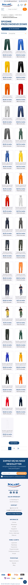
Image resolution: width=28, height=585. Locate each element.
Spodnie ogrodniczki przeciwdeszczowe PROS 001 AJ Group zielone (20, 142)
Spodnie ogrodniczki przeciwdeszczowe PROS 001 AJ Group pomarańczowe (20, 187)
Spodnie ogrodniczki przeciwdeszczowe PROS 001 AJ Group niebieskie (7, 165)
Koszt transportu (14, 531)
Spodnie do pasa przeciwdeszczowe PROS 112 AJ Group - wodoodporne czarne (20, 75)
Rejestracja (14, 545)
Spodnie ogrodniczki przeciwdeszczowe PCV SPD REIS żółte (7, 320)
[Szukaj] (16, 9)
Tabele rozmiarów (14, 561)
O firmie (14, 522)
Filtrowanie (14, 29)
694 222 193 (24, 1)
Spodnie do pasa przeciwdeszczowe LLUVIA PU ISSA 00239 (7, 343)
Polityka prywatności (14, 551)
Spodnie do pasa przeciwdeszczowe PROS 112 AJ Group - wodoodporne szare (7, 142)
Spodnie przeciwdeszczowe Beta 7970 (7, 298)
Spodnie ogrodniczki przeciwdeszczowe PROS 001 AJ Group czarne (7, 187)
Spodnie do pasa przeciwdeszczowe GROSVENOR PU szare (7, 276)
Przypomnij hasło (14, 549)
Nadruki (14, 563)
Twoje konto (14, 547)
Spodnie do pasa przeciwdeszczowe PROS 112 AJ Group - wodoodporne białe (7, 120)
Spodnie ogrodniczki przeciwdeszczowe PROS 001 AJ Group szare (20, 232)
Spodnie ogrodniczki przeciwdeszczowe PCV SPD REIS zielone (20, 321)
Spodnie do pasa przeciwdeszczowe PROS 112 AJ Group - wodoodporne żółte (7, 75)
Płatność (14, 535)
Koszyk (14, 553)
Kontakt (14, 526)
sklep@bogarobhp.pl (11, 1)
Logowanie (14, 542)
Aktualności (14, 524)
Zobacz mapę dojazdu (14, 513)
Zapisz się (21, 473)
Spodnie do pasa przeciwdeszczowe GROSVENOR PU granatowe (7, 254)
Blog (14, 565)
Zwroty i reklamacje (14, 533)
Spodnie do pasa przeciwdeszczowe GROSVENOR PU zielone (21, 254)
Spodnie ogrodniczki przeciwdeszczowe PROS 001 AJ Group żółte (20, 165)
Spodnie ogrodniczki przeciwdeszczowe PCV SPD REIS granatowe (20, 299)
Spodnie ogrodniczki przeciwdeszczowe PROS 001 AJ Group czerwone (7, 209)
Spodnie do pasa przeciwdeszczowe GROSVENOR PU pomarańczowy (21, 276)
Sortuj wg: (4, 33)
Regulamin (14, 529)
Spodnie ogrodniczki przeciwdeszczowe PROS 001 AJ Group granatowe (7, 232)
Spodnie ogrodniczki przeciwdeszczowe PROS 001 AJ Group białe (20, 209)
